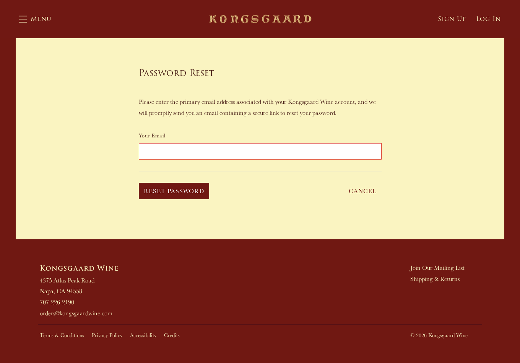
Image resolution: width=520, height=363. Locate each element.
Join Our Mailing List (437, 267)
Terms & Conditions (62, 335)
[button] (35, 19)
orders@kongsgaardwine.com (76, 313)
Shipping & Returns (435, 278)
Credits (172, 335)
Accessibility (143, 335)
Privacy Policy (107, 335)
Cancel (363, 190)
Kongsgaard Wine (260, 19)
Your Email (152, 135)
